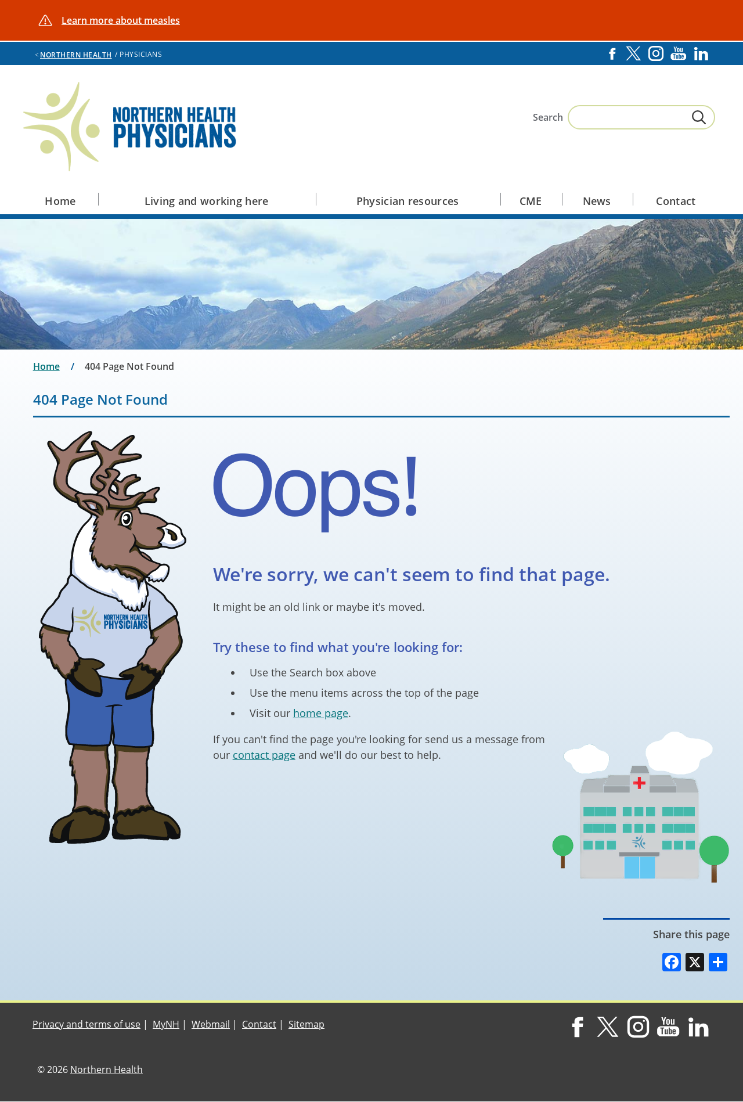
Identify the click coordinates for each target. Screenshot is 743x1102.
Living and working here (207, 201)
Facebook (612, 53)
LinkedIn (701, 53)
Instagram (656, 53)
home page (320, 713)
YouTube (678, 53)
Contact (675, 201)
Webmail (211, 1024)
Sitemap (306, 1024)
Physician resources (407, 201)
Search (548, 117)
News (597, 201)
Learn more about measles (121, 20)
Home (60, 201)
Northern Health (76, 55)
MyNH (166, 1024)
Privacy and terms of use (86, 1024)
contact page (264, 755)
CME (531, 201)
